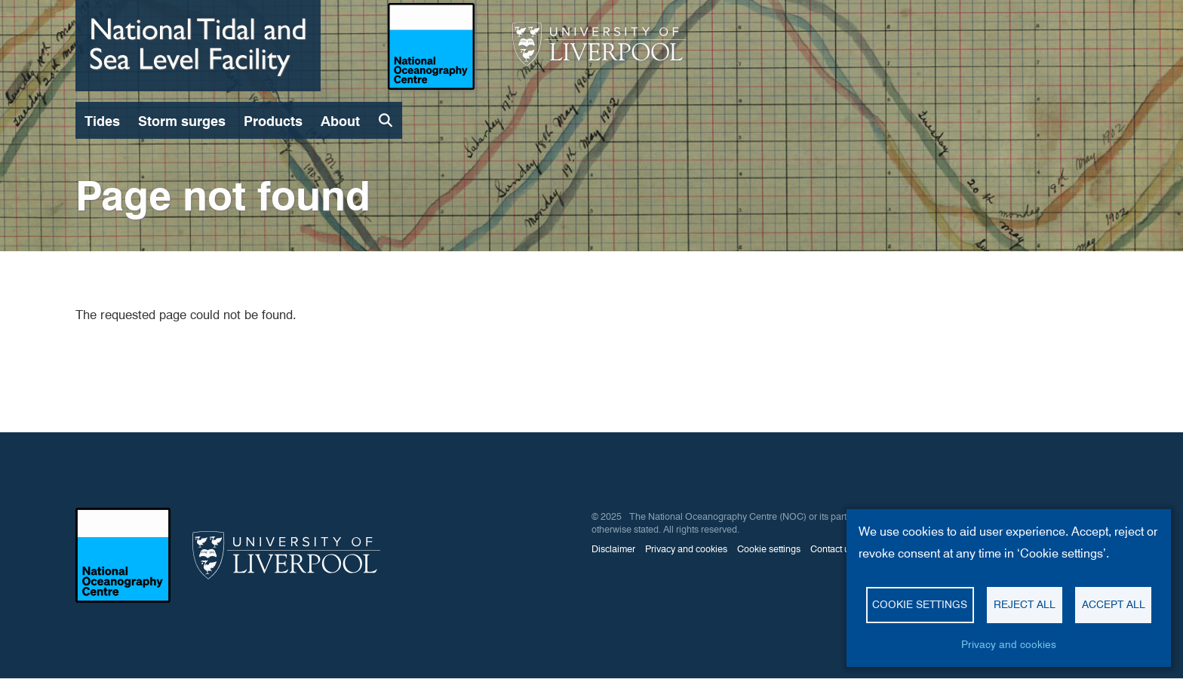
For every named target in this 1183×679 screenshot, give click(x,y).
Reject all (1024, 604)
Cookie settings (919, 604)
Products (273, 121)
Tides (102, 121)
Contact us (832, 549)
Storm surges (182, 121)
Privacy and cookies (1008, 644)
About (340, 121)
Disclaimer (613, 549)
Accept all (1113, 604)
